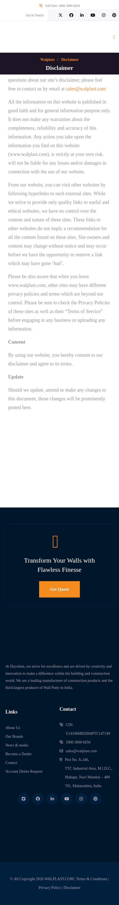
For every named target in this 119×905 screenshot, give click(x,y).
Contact (11, 763)
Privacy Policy (50, 888)
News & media (16, 745)
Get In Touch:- (35, 15)
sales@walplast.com (81, 751)
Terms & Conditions (91, 879)
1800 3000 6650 (69, 6)
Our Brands (14, 736)
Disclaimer (72, 888)
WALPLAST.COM (58, 879)
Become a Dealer (18, 754)
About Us (12, 728)
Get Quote (59, 589)
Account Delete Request (23, 771)
